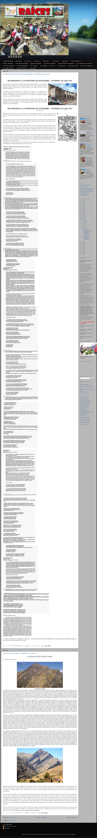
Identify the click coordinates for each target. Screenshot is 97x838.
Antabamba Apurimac (84, 184)
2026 (83, 200)
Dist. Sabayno (43, 65)
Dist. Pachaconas (62, 65)
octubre (84, 221)
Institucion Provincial (22, 68)
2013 (83, 244)
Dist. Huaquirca (34, 65)
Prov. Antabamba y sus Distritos (84, 63)
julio (84, 223)
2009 (83, 251)
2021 (83, 208)
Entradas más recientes (10, 817)
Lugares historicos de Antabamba (84, 195)
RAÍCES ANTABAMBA (13, 6)
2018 (83, 214)
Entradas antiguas (71, 817)
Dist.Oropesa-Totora (73, 65)
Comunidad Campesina (8, 68)
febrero (84, 228)
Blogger (73, 834)
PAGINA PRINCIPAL (8, 61)
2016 (83, 217)
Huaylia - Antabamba (8, 63)
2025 (83, 202)
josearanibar (7, 828)
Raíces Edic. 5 (55, 61)
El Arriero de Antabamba (50, 63)
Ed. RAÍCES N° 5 (84, 392)
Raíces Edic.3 (37, 61)
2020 (83, 210)
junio (84, 225)
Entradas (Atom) (12, 820)
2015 (83, 219)
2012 (83, 246)
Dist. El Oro (52, 65)
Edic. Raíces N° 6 (84, 393)
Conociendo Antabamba (8, 65)
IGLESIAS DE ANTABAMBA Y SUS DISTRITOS (86, 192)
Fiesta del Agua (32, 68)
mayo (84, 227)
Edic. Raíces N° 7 (84, 395)
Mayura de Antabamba (36, 63)
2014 (83, 242)
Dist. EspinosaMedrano (22, 65)
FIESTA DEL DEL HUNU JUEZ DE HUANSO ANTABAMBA (86, 189)
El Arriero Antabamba (84, 397)
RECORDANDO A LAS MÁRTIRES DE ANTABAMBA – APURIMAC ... (87, 232)
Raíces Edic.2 (28, 61)
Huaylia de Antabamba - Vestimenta (89, 119)
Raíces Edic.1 (19, 61)
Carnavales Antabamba (85, 402)
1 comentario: (34, 812)
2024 (83, 204)
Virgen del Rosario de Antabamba (66, 63)
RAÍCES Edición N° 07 (76, 61)
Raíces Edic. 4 (46, 61)
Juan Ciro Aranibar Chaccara (10, 826)
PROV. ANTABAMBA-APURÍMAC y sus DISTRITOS (86, 411)
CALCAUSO (82, 186)
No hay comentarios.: (35, 645)
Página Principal (41, 817)
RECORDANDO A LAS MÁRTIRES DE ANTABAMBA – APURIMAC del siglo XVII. (26, 74)
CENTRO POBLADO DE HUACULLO (89, 133)
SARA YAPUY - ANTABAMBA (89, 158)
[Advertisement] (87, 92)
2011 (83, 248)
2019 (83, 212)
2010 (83, 249)
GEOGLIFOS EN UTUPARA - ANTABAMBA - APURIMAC (19, 653)
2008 (83, 253)
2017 (83, 215)
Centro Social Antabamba (87, 65)
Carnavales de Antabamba (21, 63)
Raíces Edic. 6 (65, 61)
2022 (83, 206)
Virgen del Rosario (84, 399)
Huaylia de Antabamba (88, 170)
